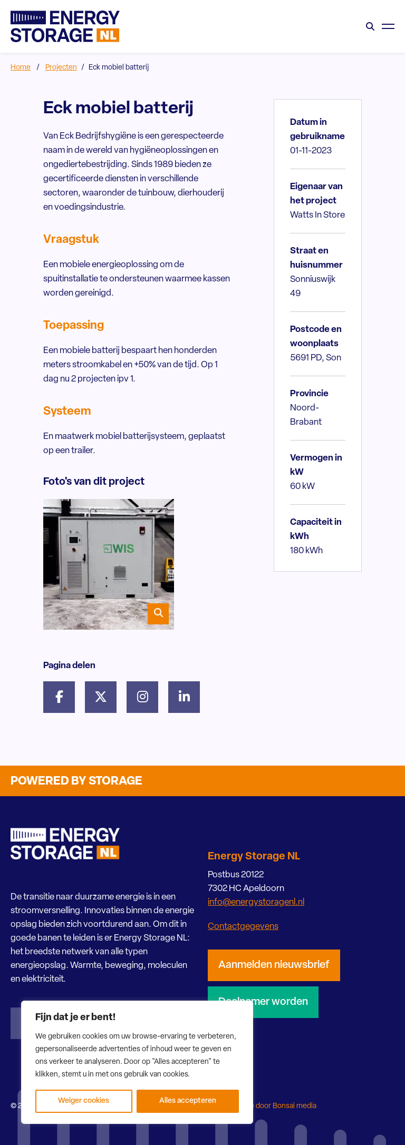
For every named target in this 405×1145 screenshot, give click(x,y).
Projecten (61, 68)
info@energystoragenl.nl (256, 902)
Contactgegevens (243, 926)
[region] (137, 1062)
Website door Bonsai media (271, 1106)
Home (21, 68)
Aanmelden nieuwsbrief (274, 965)
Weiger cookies (83, 1101)
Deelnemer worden (263, 1002)
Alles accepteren (187, 1101)
